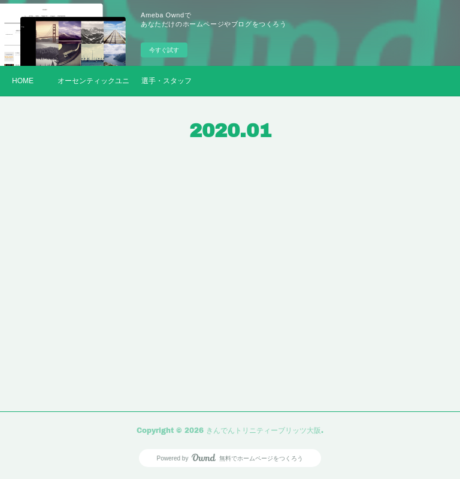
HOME (23, 81)
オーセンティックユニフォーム (93, 81)
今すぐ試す (164, 50)
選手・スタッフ (166, 81)
